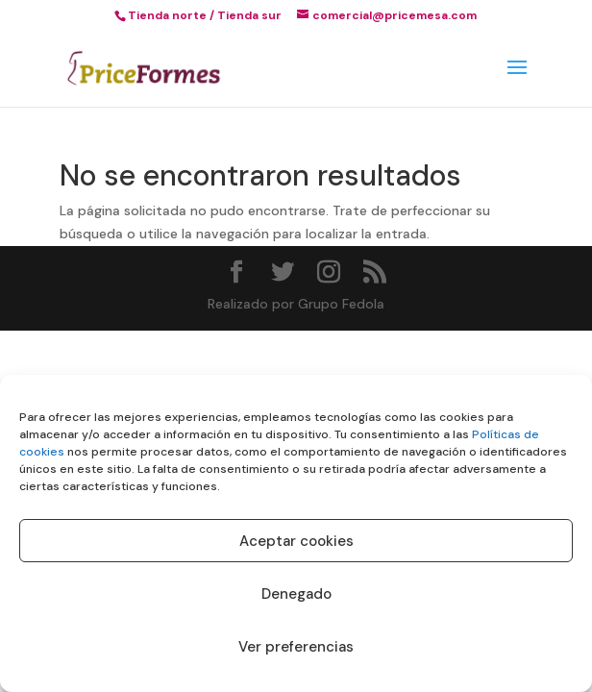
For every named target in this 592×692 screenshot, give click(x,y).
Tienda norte (167, 15)
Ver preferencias (296, 646)
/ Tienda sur (246, 15)
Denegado (296, 594)
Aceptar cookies (296, 541)
